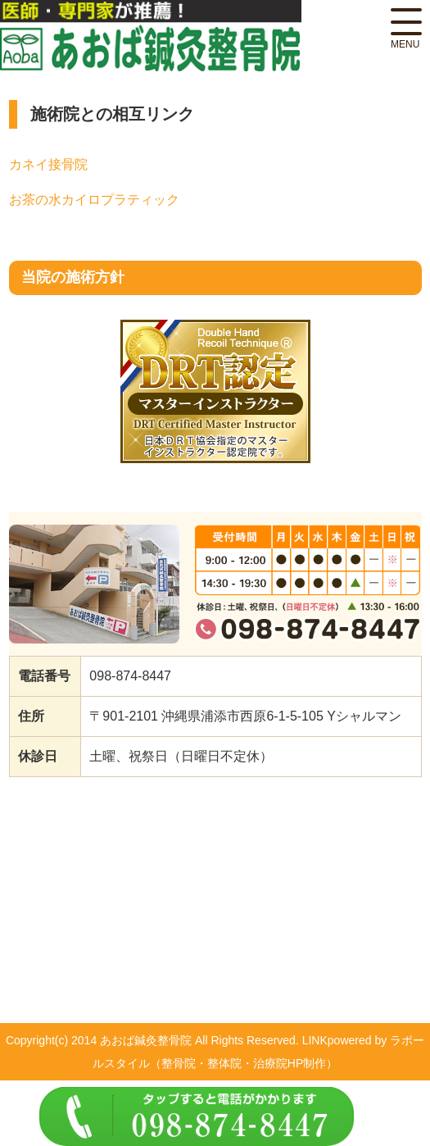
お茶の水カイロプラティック (94, 200)
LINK (315, 1040)
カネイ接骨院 (48, 164)
